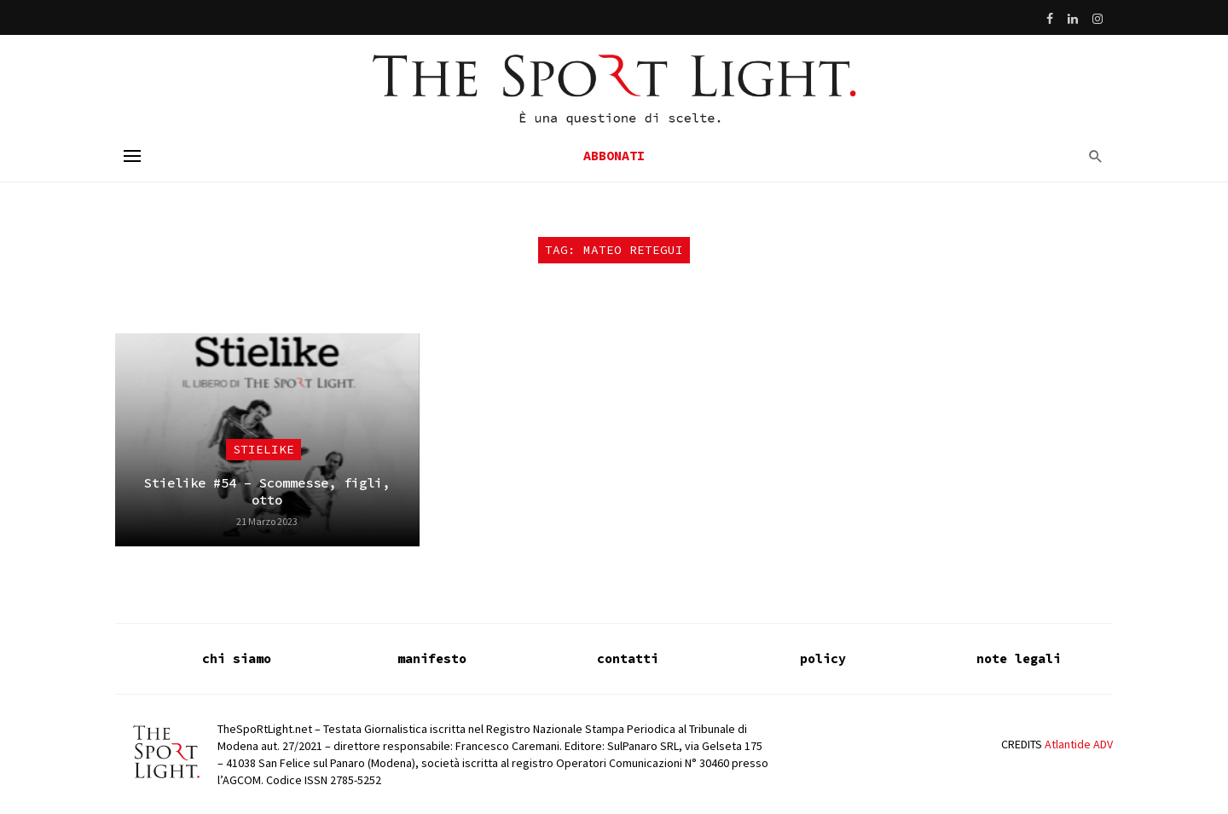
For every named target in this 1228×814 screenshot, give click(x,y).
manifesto (431, 658)
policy (823, 658)
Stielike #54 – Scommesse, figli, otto (267, 491)
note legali (1018, 658)
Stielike (263, 449)
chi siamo (236, 658)
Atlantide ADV (1079, 744)
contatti (627, 658)
